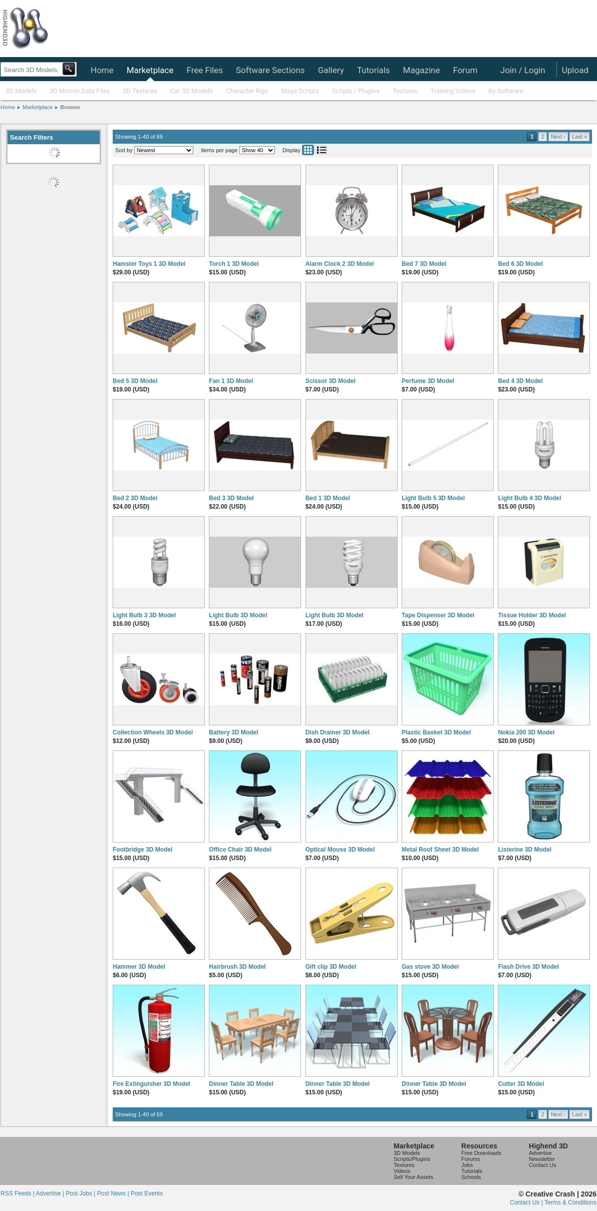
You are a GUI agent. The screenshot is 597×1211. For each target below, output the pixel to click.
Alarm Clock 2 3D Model (340, 263)
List (322, 150)
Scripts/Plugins (412, 1159)
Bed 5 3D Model (135, 380)
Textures (405, 91)
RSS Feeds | (18, 1193)
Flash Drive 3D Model (528, 966)
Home (102, 70)
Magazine (421, 70)
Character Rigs (247, 91)
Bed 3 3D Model (231, 498)
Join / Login (522, 70)
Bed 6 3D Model (520, 263)
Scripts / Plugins (356, 91)
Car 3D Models (191, 91)
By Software (505, 91)
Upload (575, 70)
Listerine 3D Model (524, 849)
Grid (308, 150)
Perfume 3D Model (428, 380)
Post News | (114, 1193)
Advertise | (51, 1193)
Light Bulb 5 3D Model (433, 498)
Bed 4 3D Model (520, 380)
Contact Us (542, 1165)
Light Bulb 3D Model (238, 615)
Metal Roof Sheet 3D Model (440, 849)
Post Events (147, 1193)
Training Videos (452, 91)
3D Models (21, 91)
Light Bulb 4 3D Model (529, 498)
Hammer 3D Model (139, 966)
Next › (558, 137)
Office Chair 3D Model (240, 849)
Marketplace (150, 70)
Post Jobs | (81, 1193)
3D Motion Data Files (80, 91)
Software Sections (270, 70)
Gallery (331, 70)
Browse (70, 107)
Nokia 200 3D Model (526, 732)
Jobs (467, 1165)
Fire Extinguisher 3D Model (151, 1083)
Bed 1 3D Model (328, 498)
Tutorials (373, 70)
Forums (470, 1159)
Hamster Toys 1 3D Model (149, 263)
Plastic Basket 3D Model (436, 732)
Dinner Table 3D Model (241, 1083)
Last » (579, 137)
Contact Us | (527, 1202)
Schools (471, 1177)
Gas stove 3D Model (430, 966)
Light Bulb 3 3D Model (144, 615)
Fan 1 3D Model (231, 380)
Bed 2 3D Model (135, 498)
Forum (465, 70)
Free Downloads (481, 1153)
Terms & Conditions (570, 1202)
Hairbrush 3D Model (237, 966)
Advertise (540, 1153)
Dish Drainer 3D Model (338, 732)
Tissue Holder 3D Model (532, 615)
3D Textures (140, 91)
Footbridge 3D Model (142, 849)
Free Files (204, 70)
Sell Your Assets (413, 1177)
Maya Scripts (300, 91)
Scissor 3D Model (331, 380)
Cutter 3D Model (521, 1083)
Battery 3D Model (233, 732)
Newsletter (542, 1159)
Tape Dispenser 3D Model (438, 615)
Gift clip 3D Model (331, 966)
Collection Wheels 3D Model (153, 732)
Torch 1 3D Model (233, 263)
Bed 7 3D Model (424, 263)
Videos (402, 1171)
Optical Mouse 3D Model (340, 849)
